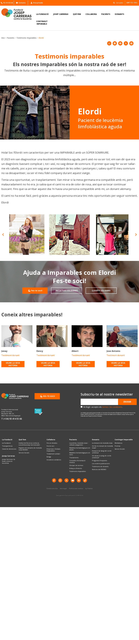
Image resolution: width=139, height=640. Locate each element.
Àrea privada (37, 3)
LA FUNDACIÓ (42, 14)
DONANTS (119, 14)
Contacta (21, 3)
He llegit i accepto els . (103, 407)
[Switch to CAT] (128, 3)
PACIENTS (105, 14)
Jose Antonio (113, 351)
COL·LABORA (91, 14)
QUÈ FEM (77, 14)
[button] (117, 2)
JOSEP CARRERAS (60, 14)
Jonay (4, 351)
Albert (75, 351)
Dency (39, 351)
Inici (3, 38)
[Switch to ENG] (136, 3)
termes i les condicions (112, 407)
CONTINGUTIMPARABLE (42, 22)
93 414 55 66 (7, 3)
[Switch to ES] (132, 3)
